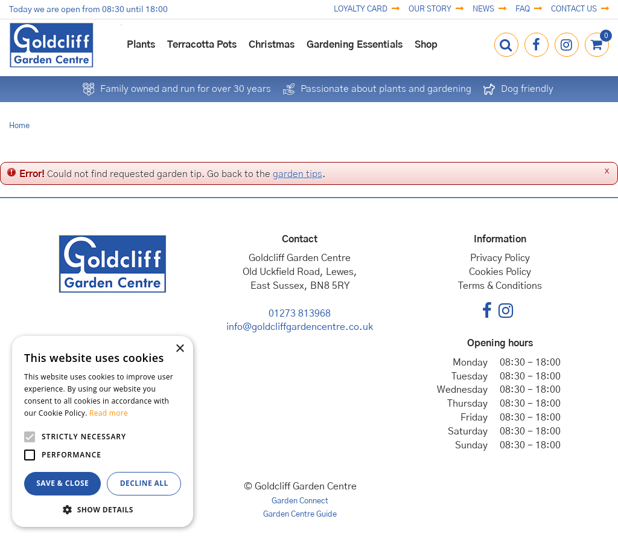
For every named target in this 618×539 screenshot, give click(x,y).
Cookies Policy (500, 272)
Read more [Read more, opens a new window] (108, 413)
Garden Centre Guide (300, 514)
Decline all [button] (144, 483)
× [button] (179, 348)
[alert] (102, 431)
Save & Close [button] (62, 483)
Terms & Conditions (500, 286)
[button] (102, 509)
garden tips (297, 174)
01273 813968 (300, 313)
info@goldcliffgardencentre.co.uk (299, 327)
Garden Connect (300, 501)
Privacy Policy (500, 258)
